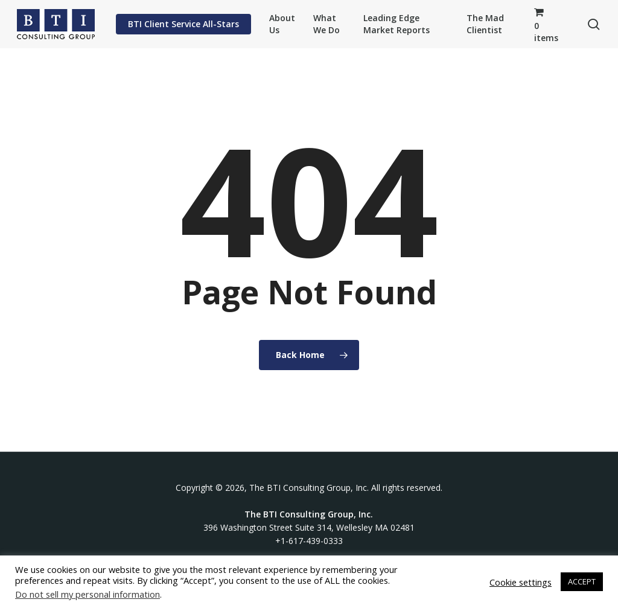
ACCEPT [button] (582, 581)
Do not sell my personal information (87, 594)
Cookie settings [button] (520, 582)
